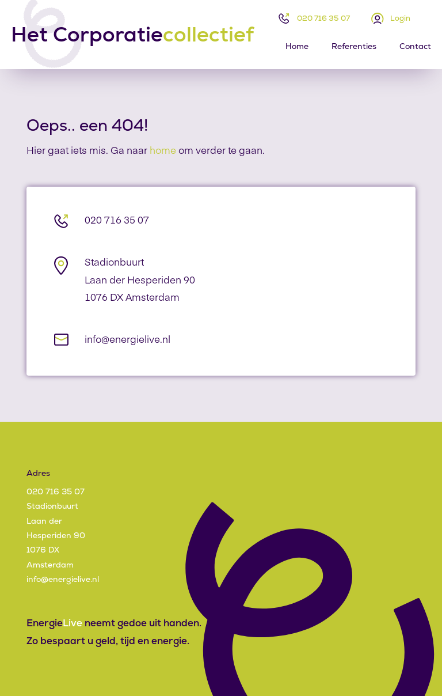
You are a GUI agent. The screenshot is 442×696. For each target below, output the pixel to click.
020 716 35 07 (323, 18)
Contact (415, 46)
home (163, 150)
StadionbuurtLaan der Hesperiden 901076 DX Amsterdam (140, 279)
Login (400, 18)
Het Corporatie (132, 34)
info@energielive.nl (127, 339)
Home (296, 46)
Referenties (354, 46)
